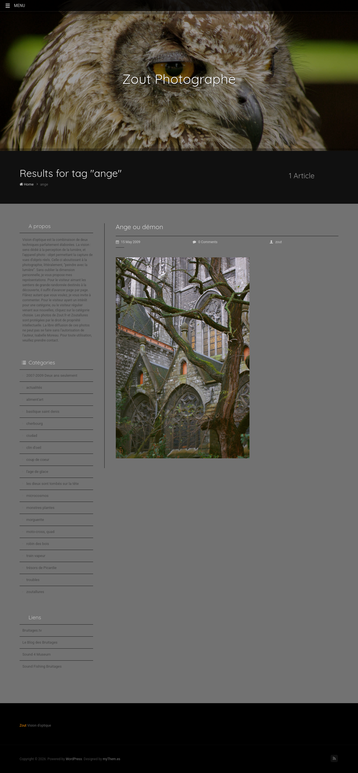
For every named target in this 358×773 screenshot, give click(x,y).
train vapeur (35, 556)
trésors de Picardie (41, 568)
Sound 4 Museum (36, 654)
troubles (32, 580)
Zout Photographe (179, 79)
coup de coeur (37, 459)
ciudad (31, 435)
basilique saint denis (42, 411)
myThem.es (111, 759)
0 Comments (205, 242)
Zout (23, 725)
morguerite (35, 520)
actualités (34, 387)
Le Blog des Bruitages (40, 642)
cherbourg (34, 423)
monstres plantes (40, 508)
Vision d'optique (179, 94)
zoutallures (35, 592)
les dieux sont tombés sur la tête (52, 484)
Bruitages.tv (32, 630)
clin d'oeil (33, 447)
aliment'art (34, 399)
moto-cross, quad (40, 532)
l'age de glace (37, 472)
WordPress (74, 759)
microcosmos (37, 496)
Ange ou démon (139, 227)
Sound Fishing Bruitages (42, 666)
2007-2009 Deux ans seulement (51, 375)
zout (276, 242)
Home (27, 184)
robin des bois (37, 544)
